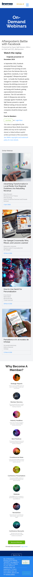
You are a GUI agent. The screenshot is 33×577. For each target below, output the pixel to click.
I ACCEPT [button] (25, 562)
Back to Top (16, 555)
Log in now (24, 546)
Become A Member (16, 542)
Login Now (18, 120)
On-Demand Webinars (16, 22)
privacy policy (10, 574)
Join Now (8, 120)
